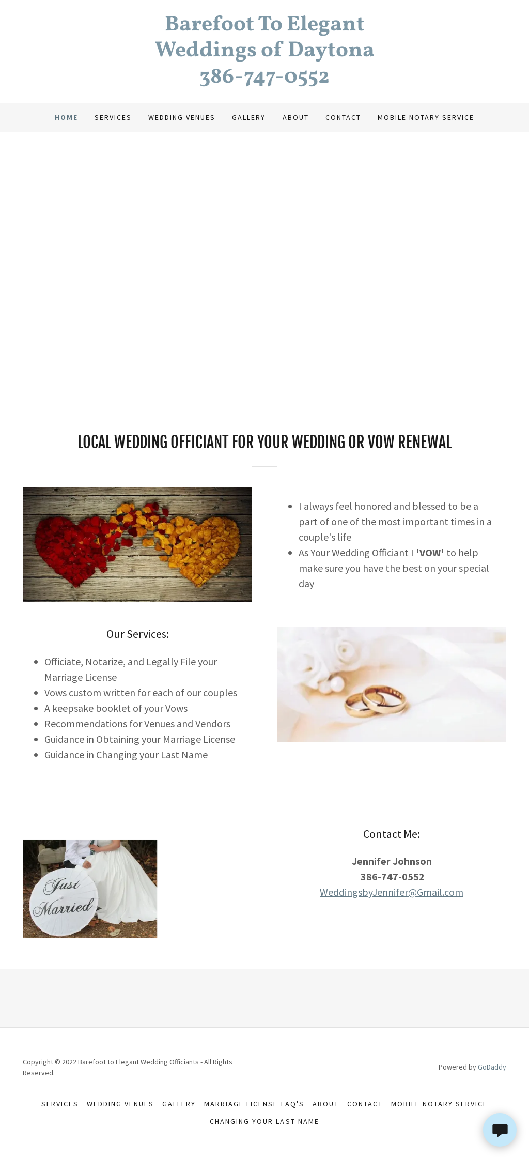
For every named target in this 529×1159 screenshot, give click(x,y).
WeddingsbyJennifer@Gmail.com (391, 892)
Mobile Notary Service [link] (426, 117)
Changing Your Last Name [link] (264, 1121)
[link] (264, 79)
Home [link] (66, 117)
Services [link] (113, 117)
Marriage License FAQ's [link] (254, 1103)
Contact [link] (343, 117)
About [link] (296, 117)
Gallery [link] (249, 117)
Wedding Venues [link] (181, 117)
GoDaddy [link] (492, 1067)
